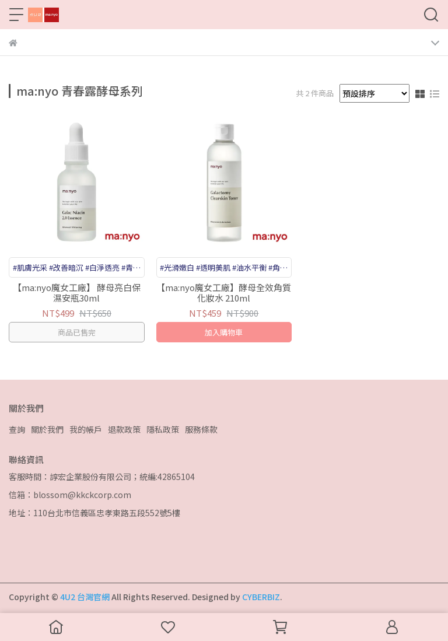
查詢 (17, 429)
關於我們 (47, 429)
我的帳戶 (85, 429)
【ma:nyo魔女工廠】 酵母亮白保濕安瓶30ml (77, 292)
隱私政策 (162, 429)
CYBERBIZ (261, 597)
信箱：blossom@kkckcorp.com (70, 494)
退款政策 (124, 429)
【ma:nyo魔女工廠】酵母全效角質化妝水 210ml (223, 292)
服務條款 (201, 429)
